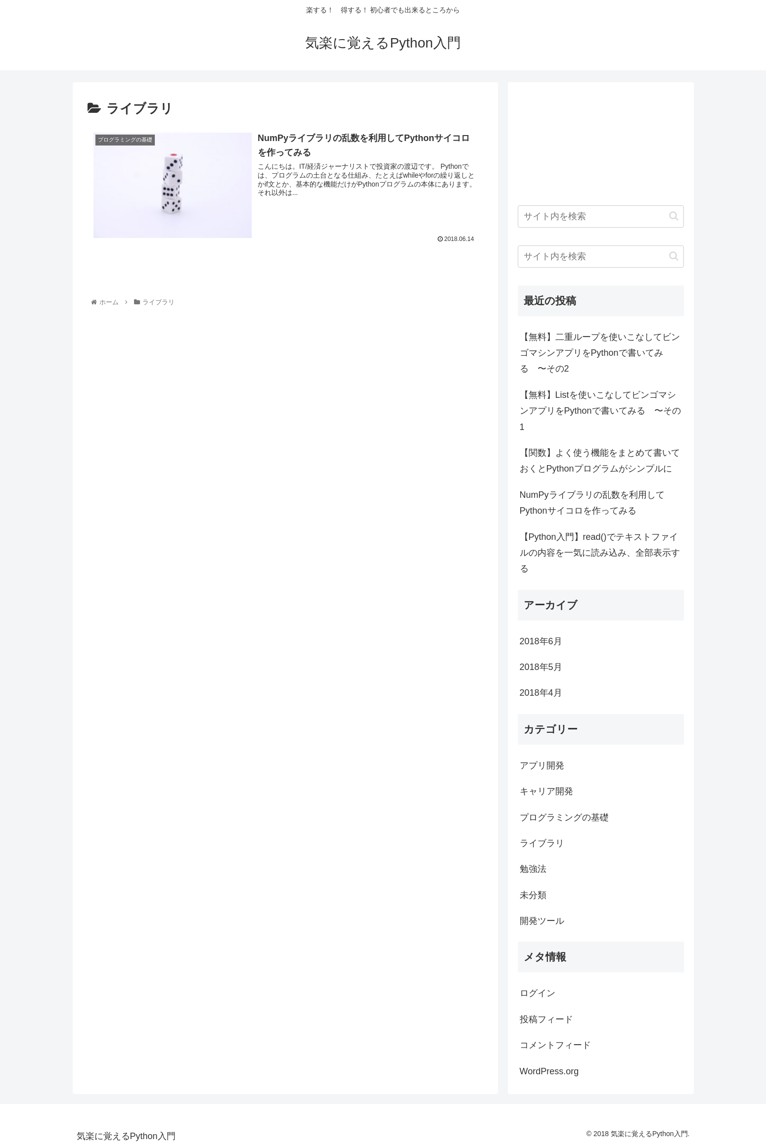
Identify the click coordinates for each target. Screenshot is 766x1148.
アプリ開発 (542, 765)
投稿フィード (546, 1019)
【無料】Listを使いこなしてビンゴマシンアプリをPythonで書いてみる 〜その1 (600, 411)
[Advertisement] (137, 375)
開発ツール (542, 921)
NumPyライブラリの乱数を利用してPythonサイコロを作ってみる (592, 503)
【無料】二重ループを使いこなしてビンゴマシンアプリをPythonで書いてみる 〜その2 (600, 353)
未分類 (533, 895)
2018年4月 (541, 693)
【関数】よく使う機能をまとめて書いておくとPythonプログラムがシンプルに (600, 461)
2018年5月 (541, 667)
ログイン (537, 993)
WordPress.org (549, 1071)
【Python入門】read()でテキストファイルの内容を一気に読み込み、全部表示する (600, 553)
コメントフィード (555, 1045)
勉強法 (533, 869)
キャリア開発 (546, 791)
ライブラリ (542, 843)
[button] (673, 216)
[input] (601, 216)
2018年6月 (541, 641)
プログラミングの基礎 (564, 817)
